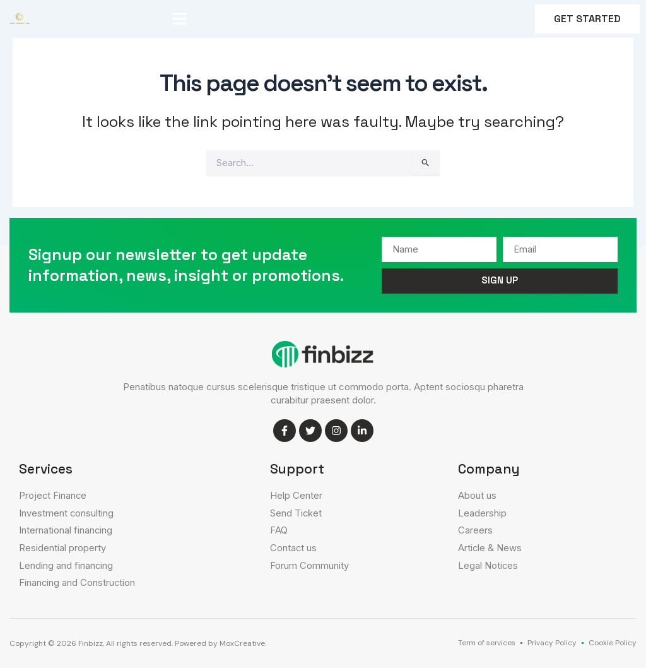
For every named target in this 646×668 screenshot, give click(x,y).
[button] (180, 19)
